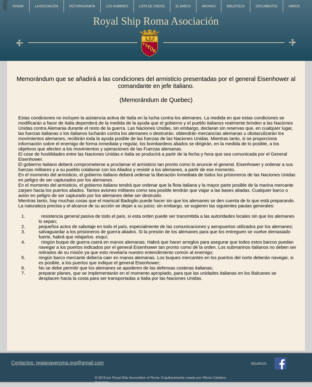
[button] (46, 6)
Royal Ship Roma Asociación (156, 21)
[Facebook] (280, 363)
